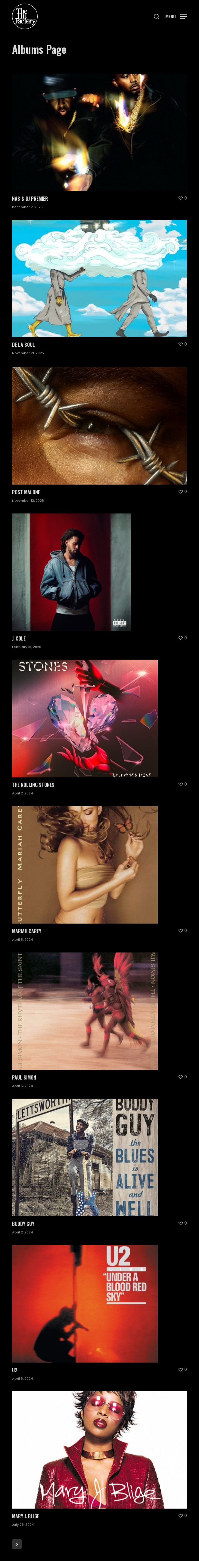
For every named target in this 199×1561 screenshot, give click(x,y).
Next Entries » (17, 1544)
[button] (176, 16)
